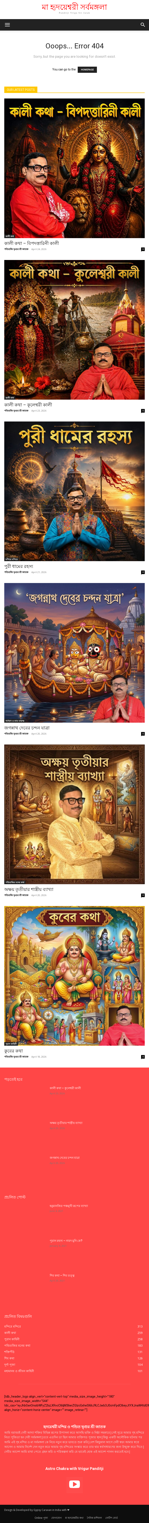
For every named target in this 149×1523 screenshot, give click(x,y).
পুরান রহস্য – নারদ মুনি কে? (66, 1240)
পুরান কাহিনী (11, 1043)
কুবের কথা (14, 1051)
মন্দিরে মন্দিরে (12, 559)
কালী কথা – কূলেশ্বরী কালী (28, 404)
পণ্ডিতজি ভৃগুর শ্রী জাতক (16, 249)
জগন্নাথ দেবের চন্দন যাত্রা (27, 728)
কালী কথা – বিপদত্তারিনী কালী (31, 243)
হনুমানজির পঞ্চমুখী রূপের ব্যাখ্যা (69, 1206)
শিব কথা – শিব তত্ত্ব (62, 1275)
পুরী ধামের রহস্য (18, 566)
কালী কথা (10, 236)
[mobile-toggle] (7, 25)
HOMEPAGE (87, 69)
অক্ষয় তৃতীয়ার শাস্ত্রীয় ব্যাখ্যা (28, 889)
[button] (143, 25)
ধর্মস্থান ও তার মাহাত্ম (15, 720)
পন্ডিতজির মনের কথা (15, 882)
